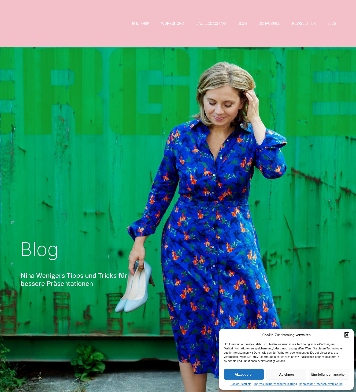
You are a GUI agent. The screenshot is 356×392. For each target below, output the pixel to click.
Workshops (172, 23)
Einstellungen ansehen (328, 374)
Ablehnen (286, 374)
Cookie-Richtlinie (240, 384)
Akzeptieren (244, 374)
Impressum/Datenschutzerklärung (275, 384)
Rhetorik (140, 23)
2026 (331, 23)
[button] (346, 335)
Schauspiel (269, 23)
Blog (242, 23)
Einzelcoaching (211, 23)
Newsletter (304, 23)
